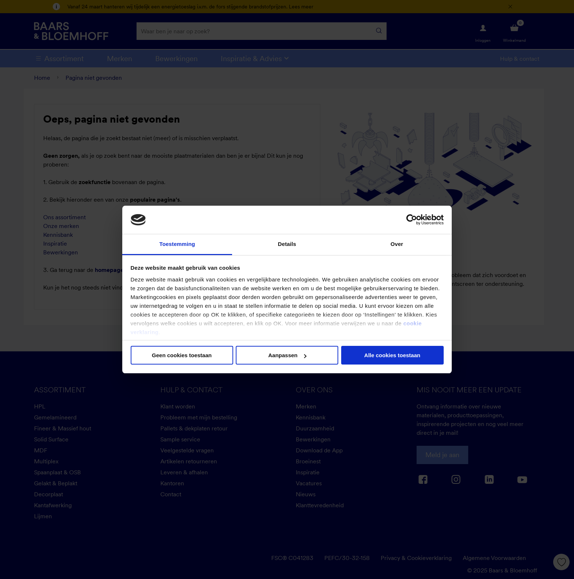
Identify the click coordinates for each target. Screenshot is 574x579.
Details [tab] (287, 244)
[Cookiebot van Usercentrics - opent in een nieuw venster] (412, 219)
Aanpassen (287, 355)
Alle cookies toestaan (392, 355)
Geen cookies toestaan (182, 355)
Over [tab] (397, 244)
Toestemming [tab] (177, 244)
